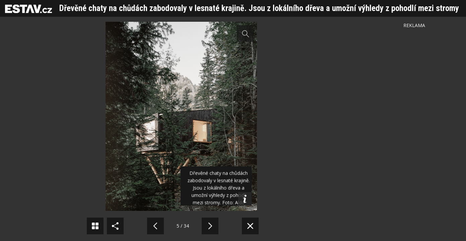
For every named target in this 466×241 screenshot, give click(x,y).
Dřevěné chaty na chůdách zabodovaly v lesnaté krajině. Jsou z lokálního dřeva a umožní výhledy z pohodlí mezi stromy (259, 8)
